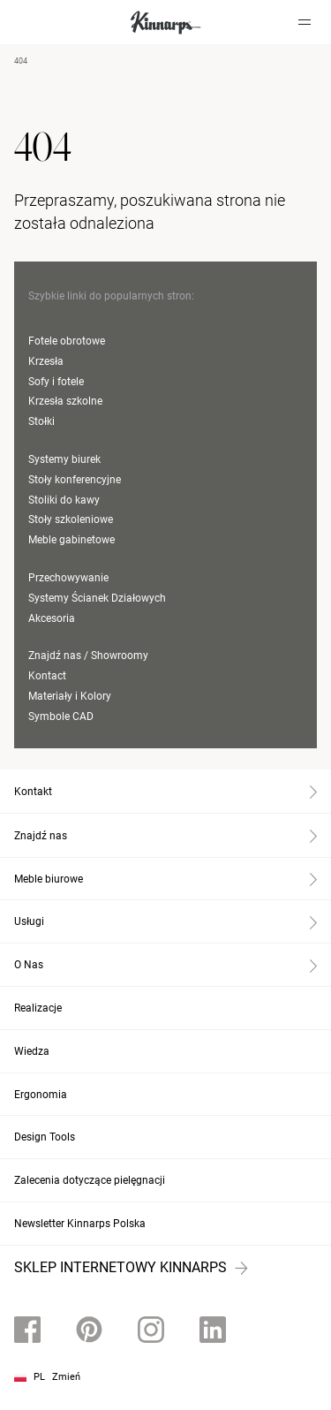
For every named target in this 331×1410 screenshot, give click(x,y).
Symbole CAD (61, 716)
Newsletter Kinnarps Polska (80, 1223)
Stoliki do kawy (64, 500)
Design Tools (44, 1137)
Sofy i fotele (56, 381)
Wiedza (31, 1051)
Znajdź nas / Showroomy (88, 655)
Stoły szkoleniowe (70, 519)
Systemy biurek (64, 459)
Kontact (47, 676)
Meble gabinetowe (71, 540)
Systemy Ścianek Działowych (97, 598)
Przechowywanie (68, 578)
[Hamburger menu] (304, 22)
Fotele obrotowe (66, 341)
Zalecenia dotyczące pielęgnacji (89, 1180)
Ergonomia (40, 1094)
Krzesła (46, 361)
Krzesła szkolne (65, 401)
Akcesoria (51, 618)
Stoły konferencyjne (74, 480)
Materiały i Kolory (69, 696)
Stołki (41, 421)
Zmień (66, 1377)
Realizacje (38, 1008)
